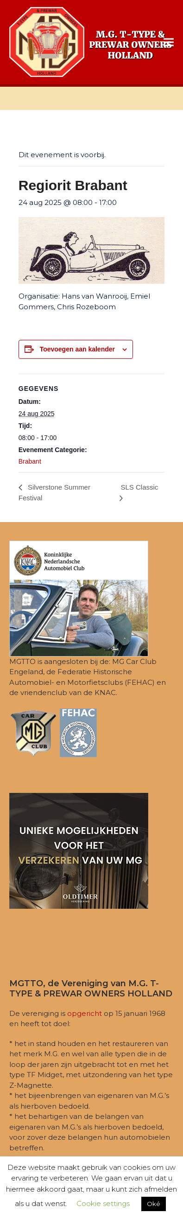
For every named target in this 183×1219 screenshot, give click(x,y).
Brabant (30, 461)
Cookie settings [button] (103, 1203)
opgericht (84, 1013)
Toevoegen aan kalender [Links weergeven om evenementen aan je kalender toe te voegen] (77, 349)
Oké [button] (153, 1203)
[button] (169, 42)
